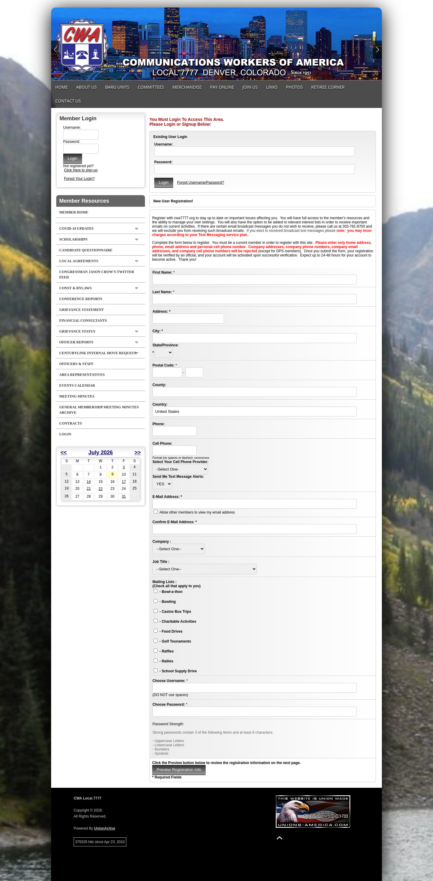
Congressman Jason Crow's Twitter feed (96, 274)
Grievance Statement (81, 310)
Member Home (73, 212)
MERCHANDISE (187, 87)
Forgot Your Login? (79, 179)
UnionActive (104, 828)
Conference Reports (80, 299)
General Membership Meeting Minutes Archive (99, 410)
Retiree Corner (328, 87)
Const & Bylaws (75, 288)
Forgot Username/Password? (200, 182)
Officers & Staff (76, 364)
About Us (86, 87)
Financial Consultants (83, 320)
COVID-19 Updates (76, 228)
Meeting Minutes (76, 396)
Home (61, 87)
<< (63, 453)
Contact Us (68, 101)
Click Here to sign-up (80, 170)
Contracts (70, 423)
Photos (294, 87)
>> (137, 453)
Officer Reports (76, 342)
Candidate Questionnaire (85, 250)
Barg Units (117, 87)
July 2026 (100, 453)
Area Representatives (82, 375)
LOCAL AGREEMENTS (78, 261)
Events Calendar (77, 385)
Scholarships (73, 239)
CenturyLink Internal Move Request (97, 353)
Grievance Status (77, 331)
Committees (151, 87)
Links (272, 87)
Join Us (250, 87)
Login (65, 434)
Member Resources (84, 201)
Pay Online (222, 87)
